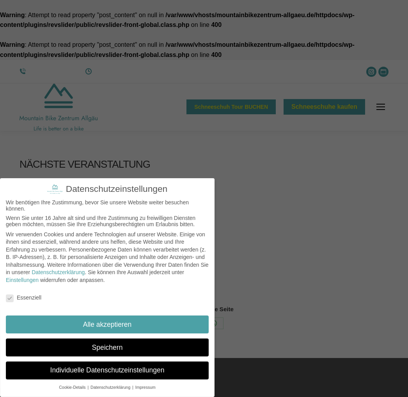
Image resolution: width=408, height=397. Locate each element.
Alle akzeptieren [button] (107, 323)
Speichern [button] (107, 345)
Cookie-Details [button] (74, 383)
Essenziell (24, 297)
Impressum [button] (144, 383)
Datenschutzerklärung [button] (111, 383)
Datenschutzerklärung (58, 272)
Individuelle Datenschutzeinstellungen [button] (107, 367)
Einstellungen (22, 280)
